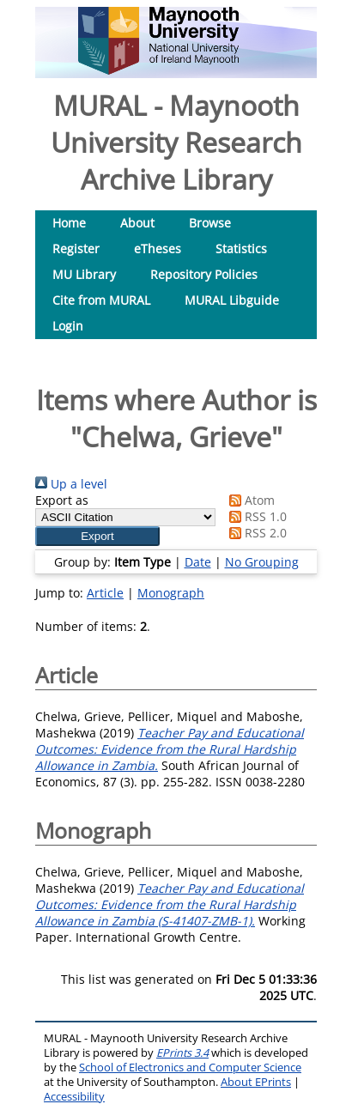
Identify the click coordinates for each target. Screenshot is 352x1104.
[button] (97, 536)
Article (105, 593)
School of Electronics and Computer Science (190, 1067)
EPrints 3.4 (182, 1053)
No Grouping (262, 562)
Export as (61, 500)
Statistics (241, 248)
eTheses (157, 248)
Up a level (71, 484)
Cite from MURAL (101, 300)
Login (67, 326)
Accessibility (74, 1096)
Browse (210, 223)
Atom (249, 500)
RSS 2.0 (255, 533)
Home (69, 223)
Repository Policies (204, 274)
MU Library (84, 274)
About (137, 223)
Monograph (170, 593)
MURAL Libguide (232, 300)
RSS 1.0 (255, 516)
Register (76, 248)
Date (198, 562)
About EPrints (256, 1082)
